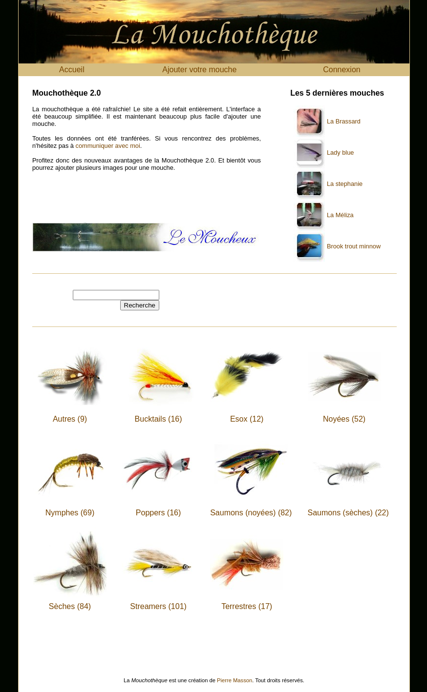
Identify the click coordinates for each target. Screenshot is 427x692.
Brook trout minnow (354, 246)
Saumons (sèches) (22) (348, 513)
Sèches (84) (70, 606)
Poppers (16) (158, 513)
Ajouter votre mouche (199, 69)
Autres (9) (70, 419)
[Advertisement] (146, 200)
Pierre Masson (234, 680)
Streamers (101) (158, 606)
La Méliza (340, 215)
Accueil (72, 69)
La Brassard (344, 121)
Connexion (342, 69)
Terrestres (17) (246, 606)
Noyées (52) (344, 419)
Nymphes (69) (69, 513)
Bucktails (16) (158, 419)
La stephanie (345, 183)
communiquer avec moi (108, 145)
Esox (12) (246, 419)
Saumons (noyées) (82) (251, 513)
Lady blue (340, 152)
